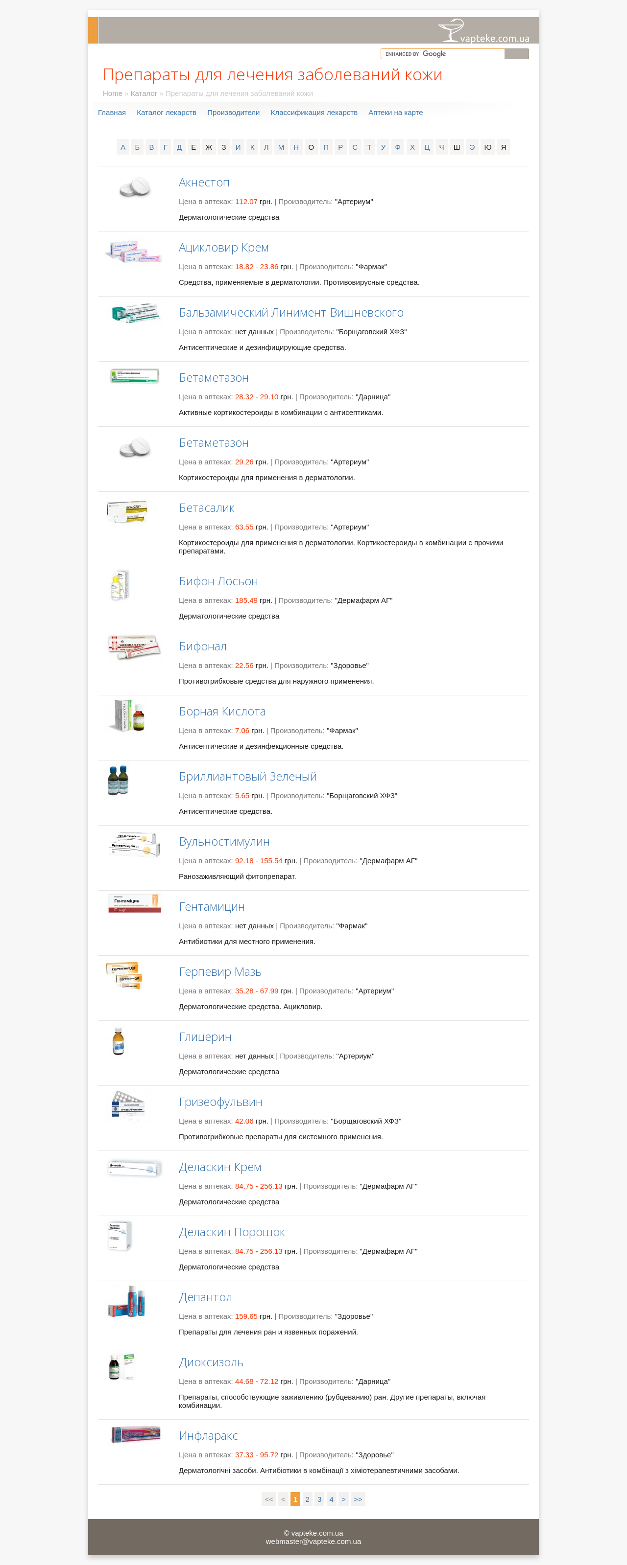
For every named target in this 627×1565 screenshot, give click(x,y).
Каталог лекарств (166, 112)
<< (269, 1499)
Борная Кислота (222, 711)
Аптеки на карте (395, 112)
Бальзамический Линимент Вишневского (291, 312)
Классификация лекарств (314, 112)
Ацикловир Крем (224, 247)
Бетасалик (207, 507)
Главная (112, 112)
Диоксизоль (211, 1362)
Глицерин (205, 1036)
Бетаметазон (214, 377)
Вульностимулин (224, 841)
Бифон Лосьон (218, 581)
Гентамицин (212, 906)
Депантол (205, 1297)
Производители (233, 112)
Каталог (144, 93)
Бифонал (203, 646)
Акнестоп (204, 182)
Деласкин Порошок (232, 1231)
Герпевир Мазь (220, 971)
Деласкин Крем (220, 1166)
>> (358, 1499)
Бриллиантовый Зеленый (248, 776)
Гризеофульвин (221, 1101)
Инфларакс (208, 1435)
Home (112, 93)
